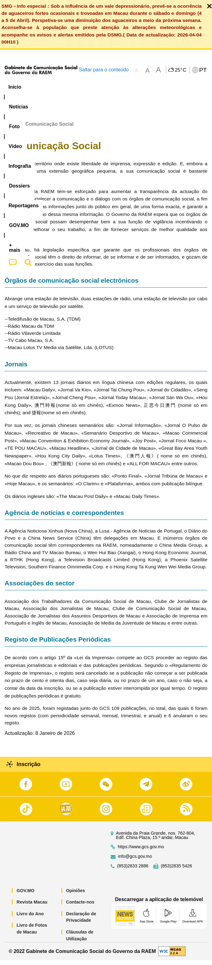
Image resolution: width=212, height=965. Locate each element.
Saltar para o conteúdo (104, 69)
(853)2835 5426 (176, 870)
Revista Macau (32, 906)
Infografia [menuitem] (121, 87)
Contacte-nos (80, 906)
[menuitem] (41, 87)
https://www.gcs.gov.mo (141, 851)
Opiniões (75, 895)
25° (180, 70)
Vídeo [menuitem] (92, 87)
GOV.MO (26, 895)
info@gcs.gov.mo (135, 861)
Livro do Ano (30, 918)
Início (11, 129)
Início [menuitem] (14, 87)
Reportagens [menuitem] (190, 87)
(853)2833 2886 (133, 870)
